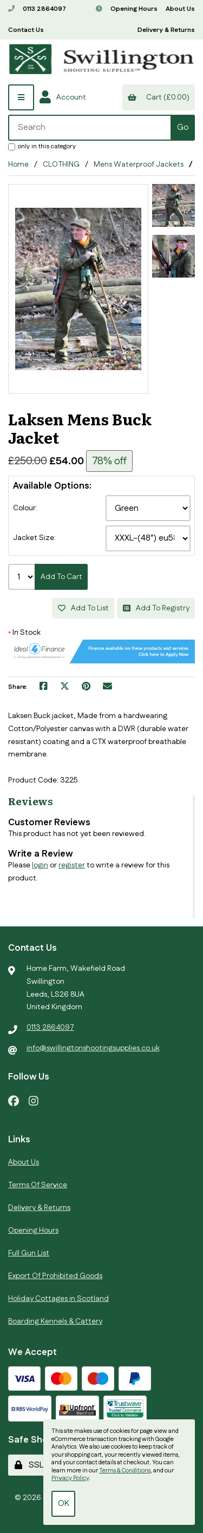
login (40, 865)
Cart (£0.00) (158, 97)
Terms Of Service (37, 1185)
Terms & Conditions (124, 1470)
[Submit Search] (183, 128)
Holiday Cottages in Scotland (58, 1298)
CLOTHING (61, 164)
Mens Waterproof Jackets (139, 164)
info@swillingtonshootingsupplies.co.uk (93, 1048)
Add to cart (61, 576)
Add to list (83, 608)
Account (63, 97)
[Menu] (21, 97)
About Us (180, 9)
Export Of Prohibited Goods (55, 1276)
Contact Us (26, 30)
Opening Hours (127, 9)
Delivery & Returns (166, 30)
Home (18, 164)
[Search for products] (90, 128)
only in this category (42, 146)
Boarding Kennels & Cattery (55, 1321)
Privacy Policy (70, 1478)
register (71, 865)
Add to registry (156, 608)
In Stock (24, 632)
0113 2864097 (37, 9)
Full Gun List (28, 1253)
